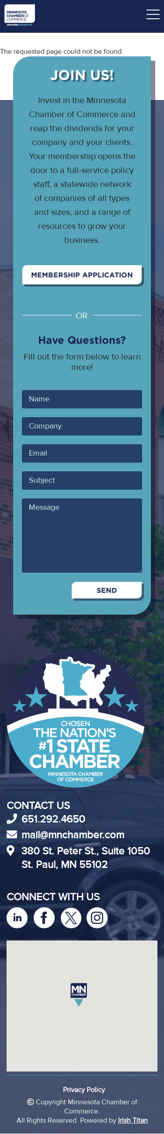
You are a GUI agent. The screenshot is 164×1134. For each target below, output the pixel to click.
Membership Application (82, 275)
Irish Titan (133, 1120)
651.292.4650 (53, 819)
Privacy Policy (84, 1090)
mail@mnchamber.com (72, 835)
